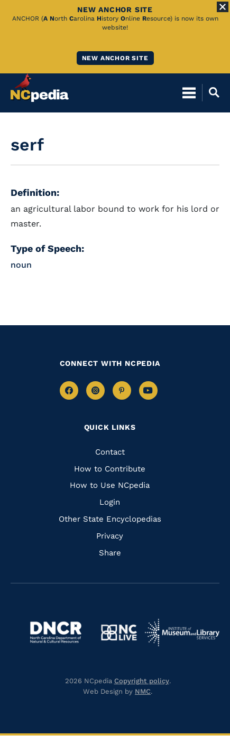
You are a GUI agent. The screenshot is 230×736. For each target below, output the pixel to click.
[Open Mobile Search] (210, 92)
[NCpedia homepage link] (40, 87)
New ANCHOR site (115, 58)
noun (21, 265)
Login (109, 502)
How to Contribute (109, 469)
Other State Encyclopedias (110, 519)
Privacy (109, 536)
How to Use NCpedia (110, 485)
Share (110, 553)
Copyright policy (141, 681)
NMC (143, 691)
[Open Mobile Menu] (189, 92)
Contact (110, 452)
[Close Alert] (222, 7)
